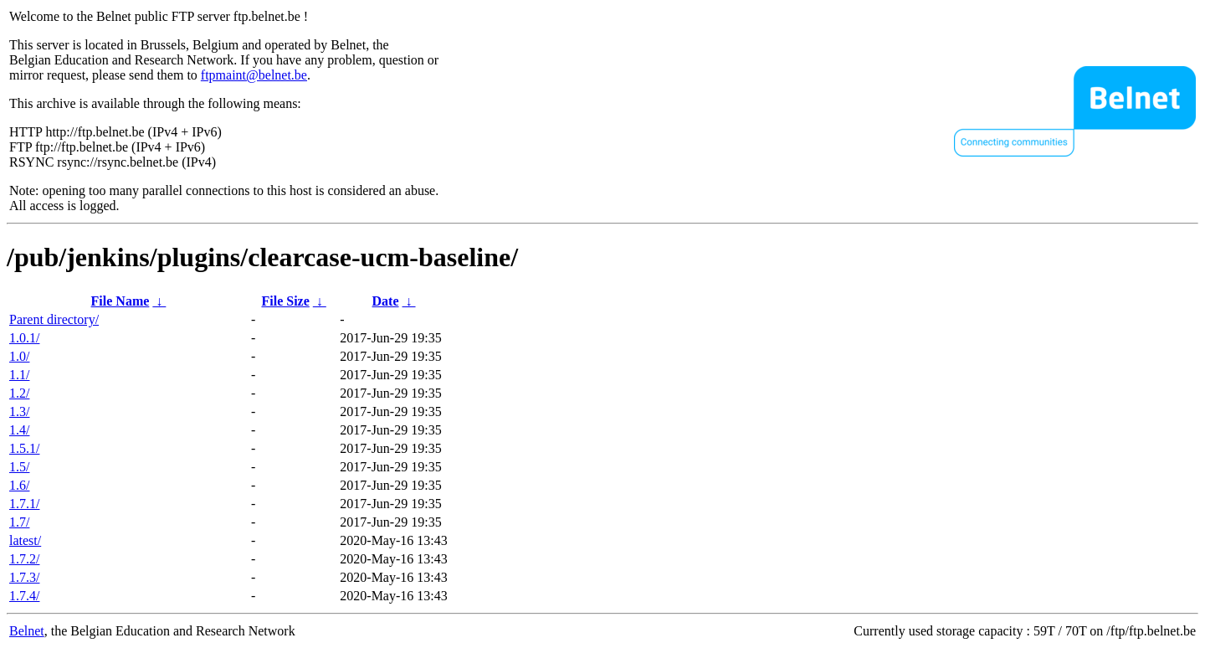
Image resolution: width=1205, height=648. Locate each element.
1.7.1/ (24, 503)
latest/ (25, 540)
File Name (120, 301)
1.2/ (19, 393)
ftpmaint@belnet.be (254, 75)
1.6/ (19, 485)
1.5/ (19, 467)
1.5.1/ (24, 448)
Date (385, 301)
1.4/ (19, 430)
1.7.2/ (24, 559)
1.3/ (19, 411)
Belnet (26, 631)
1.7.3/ (24, 577)
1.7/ (19, 522)
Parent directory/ (54, 319)
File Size (285, 301)
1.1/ (19, 375)
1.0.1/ (24, 338)
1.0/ (19, 356)
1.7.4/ (24, 596)
